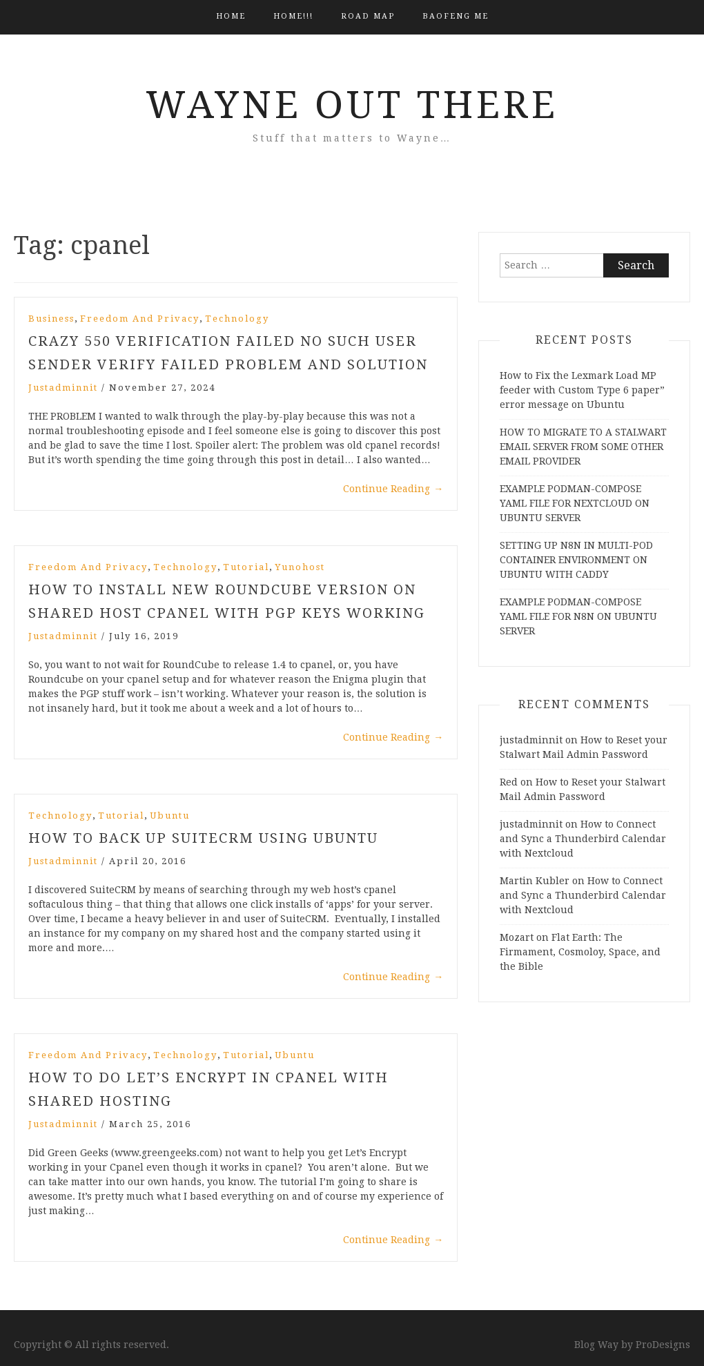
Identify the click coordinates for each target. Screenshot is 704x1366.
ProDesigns (663, 1344)
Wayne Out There (352, 105)
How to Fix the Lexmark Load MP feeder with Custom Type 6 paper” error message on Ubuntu (582, 390)
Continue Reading (393, 488)
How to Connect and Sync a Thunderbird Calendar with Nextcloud (583, 839)
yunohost (300, 567)
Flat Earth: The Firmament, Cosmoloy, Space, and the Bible (580, 952)
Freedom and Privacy (139, 318)
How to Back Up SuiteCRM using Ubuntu (203, 838)
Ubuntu (170, 815)
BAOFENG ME (455, 16)
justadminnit (63, 387)
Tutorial (246, 567)
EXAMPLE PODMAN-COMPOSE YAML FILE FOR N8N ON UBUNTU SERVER (578, 616)
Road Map (368, 16)
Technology (237, 318)
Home (231, 16)
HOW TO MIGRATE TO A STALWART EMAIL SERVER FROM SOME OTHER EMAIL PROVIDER (583, 447)
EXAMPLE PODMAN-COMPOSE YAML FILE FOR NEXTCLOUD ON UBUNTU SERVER (574, 503)
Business (51, 318)
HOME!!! (293, 16)
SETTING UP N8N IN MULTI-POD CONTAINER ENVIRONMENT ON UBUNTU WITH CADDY (576, 560)
